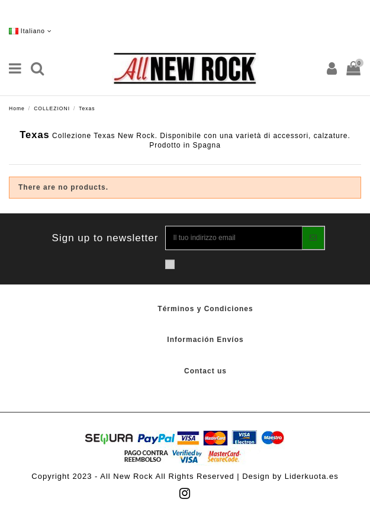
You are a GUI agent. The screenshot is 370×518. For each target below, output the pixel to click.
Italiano (30, 31)
